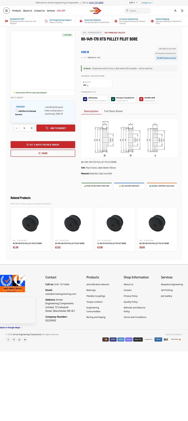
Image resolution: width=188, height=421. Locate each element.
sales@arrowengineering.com (60, 293)
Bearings (91, 290)
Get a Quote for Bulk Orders (44, 144)
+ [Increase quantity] (32, 128)
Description (91, 111)
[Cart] (181, 10)
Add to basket (58, 128)
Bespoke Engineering (172, 284)
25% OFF (61, 10)
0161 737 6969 (96, 2)
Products (17, 10)
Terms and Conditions (135, 317)
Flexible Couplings (96, 295)
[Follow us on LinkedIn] (19, 339)
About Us (27, 10)
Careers (128, 290)
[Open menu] (7, 10)
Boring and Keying (96, 317)
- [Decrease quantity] (16, 128)
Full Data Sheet (113, 111)
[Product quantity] (24, 128)
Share (43, 153)
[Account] (175, 10)
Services (51, 10)
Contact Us (40, 10)
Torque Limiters (95, 301)
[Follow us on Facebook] (13, 339)
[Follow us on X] (8, 339)
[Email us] (25, 339)
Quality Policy (131, 301)
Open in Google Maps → (11, 327)
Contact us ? (147, 3)
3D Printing (167, 290)
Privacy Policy (131, 295)
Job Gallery (166, 295)
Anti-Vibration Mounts (98, 284)
